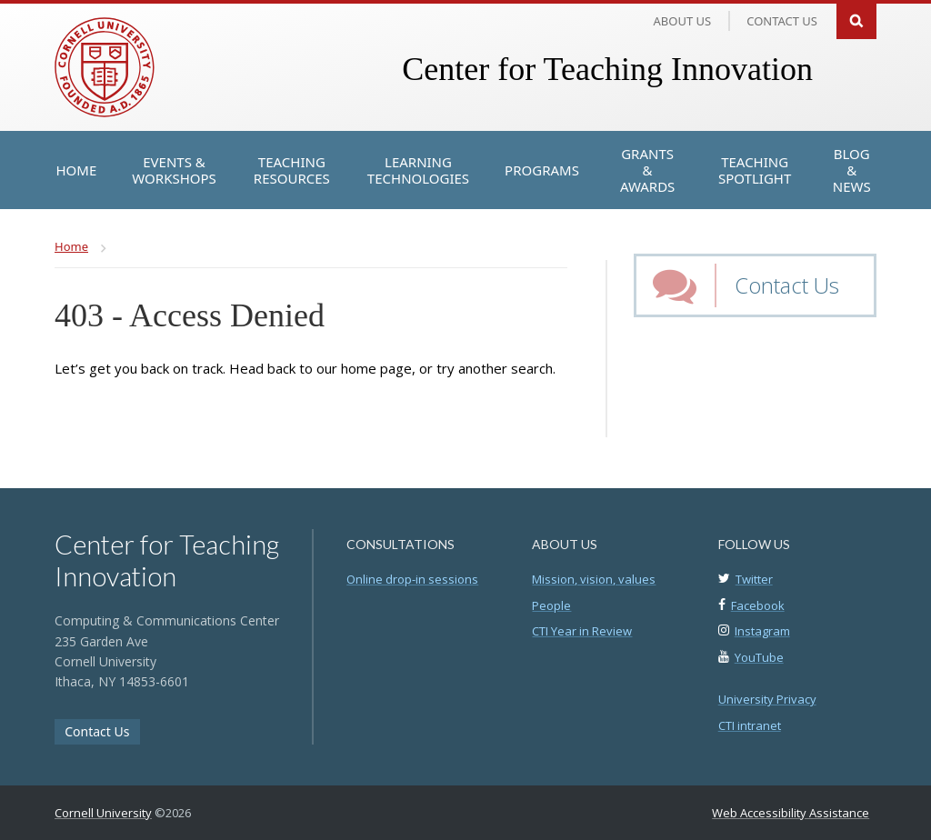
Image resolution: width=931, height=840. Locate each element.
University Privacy (767, 699)
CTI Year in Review (582, 631)
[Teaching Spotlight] (754, 170)
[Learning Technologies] (418, 170)
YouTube (759, 657)
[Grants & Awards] (647, 170)
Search (856, 19)
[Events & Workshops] (174, 170)
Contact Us (787, 285)
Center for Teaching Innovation (607, 69)
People (551, 605)
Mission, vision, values (594, 579)
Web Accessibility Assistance (790, 813)
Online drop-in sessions (412, 579)
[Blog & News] (851, 170)
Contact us (781, 21)
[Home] (77, 170)
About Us (683, 21)
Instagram (762, 631)
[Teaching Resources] (292, 170)
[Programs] (541, 170)
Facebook (758, 605)
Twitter (754, 579)
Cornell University (103, 813)
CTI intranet (749, 725)
